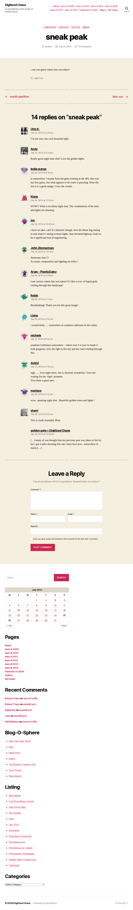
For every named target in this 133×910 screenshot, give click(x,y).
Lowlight (63, 27)
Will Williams (12, 721)
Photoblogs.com (17, 842)
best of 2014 (71, 10)
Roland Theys (12, 698)
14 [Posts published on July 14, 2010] (28, 610)
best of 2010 (82, 6)
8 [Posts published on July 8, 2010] (36, 605)
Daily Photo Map (17, 807)
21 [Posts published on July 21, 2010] (28, 615)
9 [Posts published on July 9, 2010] (46, 605)
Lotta (8, 715)
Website (34, 526)
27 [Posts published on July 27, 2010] (18, 620)
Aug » (64, 625)
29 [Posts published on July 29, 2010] (37, 620)
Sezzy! (12, 758)
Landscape (49, 27)
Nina (11, 747)
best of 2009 (67, 6)
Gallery (102, 10)
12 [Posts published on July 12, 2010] (9, 610)
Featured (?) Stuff (88, 10)
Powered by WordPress (45, 903)
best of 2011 (97, 6)
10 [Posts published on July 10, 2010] (55, 605)
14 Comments (85, 46)
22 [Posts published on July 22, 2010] (37, 615)
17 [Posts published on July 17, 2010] (55, 610)
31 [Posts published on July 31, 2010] (55, 620)
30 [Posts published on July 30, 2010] (46, 620)
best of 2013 (56, 10)
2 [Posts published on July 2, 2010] (46, 600)
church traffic (30, 698)
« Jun (9, 625)
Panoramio (14, 830)
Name (34, 514)
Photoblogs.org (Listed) (20, 847)
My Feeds (113, 10)
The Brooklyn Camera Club (22, 764)
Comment (36, 489)
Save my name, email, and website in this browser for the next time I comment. (65, 539)
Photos (76, 27)
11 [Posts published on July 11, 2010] (64, 605)
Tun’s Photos (15, 770)
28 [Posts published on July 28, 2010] (28, 620)
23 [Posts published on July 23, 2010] (46, 615)
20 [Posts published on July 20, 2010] (18, 615)
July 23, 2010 (65, 46)
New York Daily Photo (20, 741)
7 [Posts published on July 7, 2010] (27, 605)
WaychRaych (15, 776)
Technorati (14, 865)
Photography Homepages (21, 853)
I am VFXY (14, 824)
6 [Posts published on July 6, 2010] (18, 605)
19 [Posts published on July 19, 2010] (9, 615)
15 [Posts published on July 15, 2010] (37, 610)
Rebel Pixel (14, 752)
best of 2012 (111, 6)
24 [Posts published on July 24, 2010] (55, 615)
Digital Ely (10, 710)
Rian (50, 46)
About (56, 6)
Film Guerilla (15, 813)
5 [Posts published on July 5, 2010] (9, 605)
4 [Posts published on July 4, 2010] (64, 600)
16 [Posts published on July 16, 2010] (46, 610)
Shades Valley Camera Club (22, 859)
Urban (86, 27)
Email (71, 514)
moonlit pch (29, 704)
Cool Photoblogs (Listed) (21, 801)
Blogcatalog (15, 795)
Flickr (11, 818)
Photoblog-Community (20, 836)
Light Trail (38, 78)
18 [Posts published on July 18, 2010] (64, 610)
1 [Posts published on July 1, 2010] (36, 600)
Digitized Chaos (15, 4)
